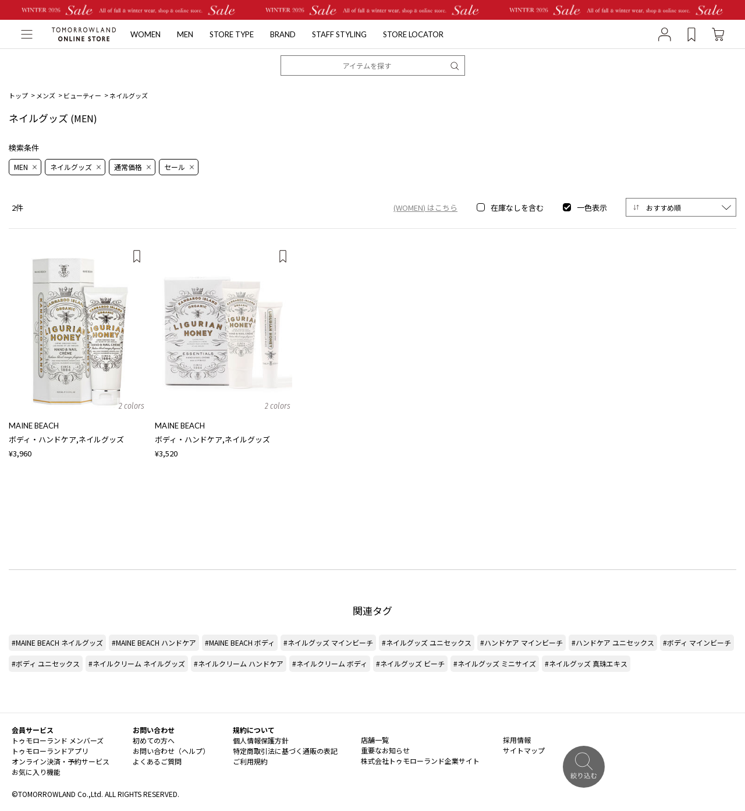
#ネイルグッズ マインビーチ (328, 642)
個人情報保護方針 (261, 740)
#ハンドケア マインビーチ (521, 642)
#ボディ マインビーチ (697, 642)
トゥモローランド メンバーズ (58, 740)
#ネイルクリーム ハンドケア (238, 663)
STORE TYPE (232, 34)
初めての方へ (154, 740)
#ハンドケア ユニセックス (613, 642)
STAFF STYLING (339, 34)
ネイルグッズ (128, 95)
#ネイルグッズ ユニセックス (426, 642)
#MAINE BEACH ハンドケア (154, 642)
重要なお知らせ (385, 750)
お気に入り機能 (36, 772)
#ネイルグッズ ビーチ (410, 663)
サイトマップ (524, 750)
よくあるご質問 (157, 761)
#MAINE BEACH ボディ (240, 642)
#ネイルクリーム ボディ (329, 663)
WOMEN (145, 34)
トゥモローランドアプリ (50, 751)
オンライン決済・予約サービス (60, 761)
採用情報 (517, 740)
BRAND (283, 34)
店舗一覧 (375, 740)
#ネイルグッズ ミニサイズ (494, 663)
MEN (185, 34)
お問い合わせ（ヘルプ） (171, 751)
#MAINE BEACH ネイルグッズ (57, 642)
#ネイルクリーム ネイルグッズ (136, 663)
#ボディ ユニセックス (46, 663)
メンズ (45, 95)
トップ (18, 95)
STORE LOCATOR (413, 34)
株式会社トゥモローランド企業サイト (420, 761)
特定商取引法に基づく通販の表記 (285, 751)
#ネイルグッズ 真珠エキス (586, 663)
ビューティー (82, 95)
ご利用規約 (250, 761)
